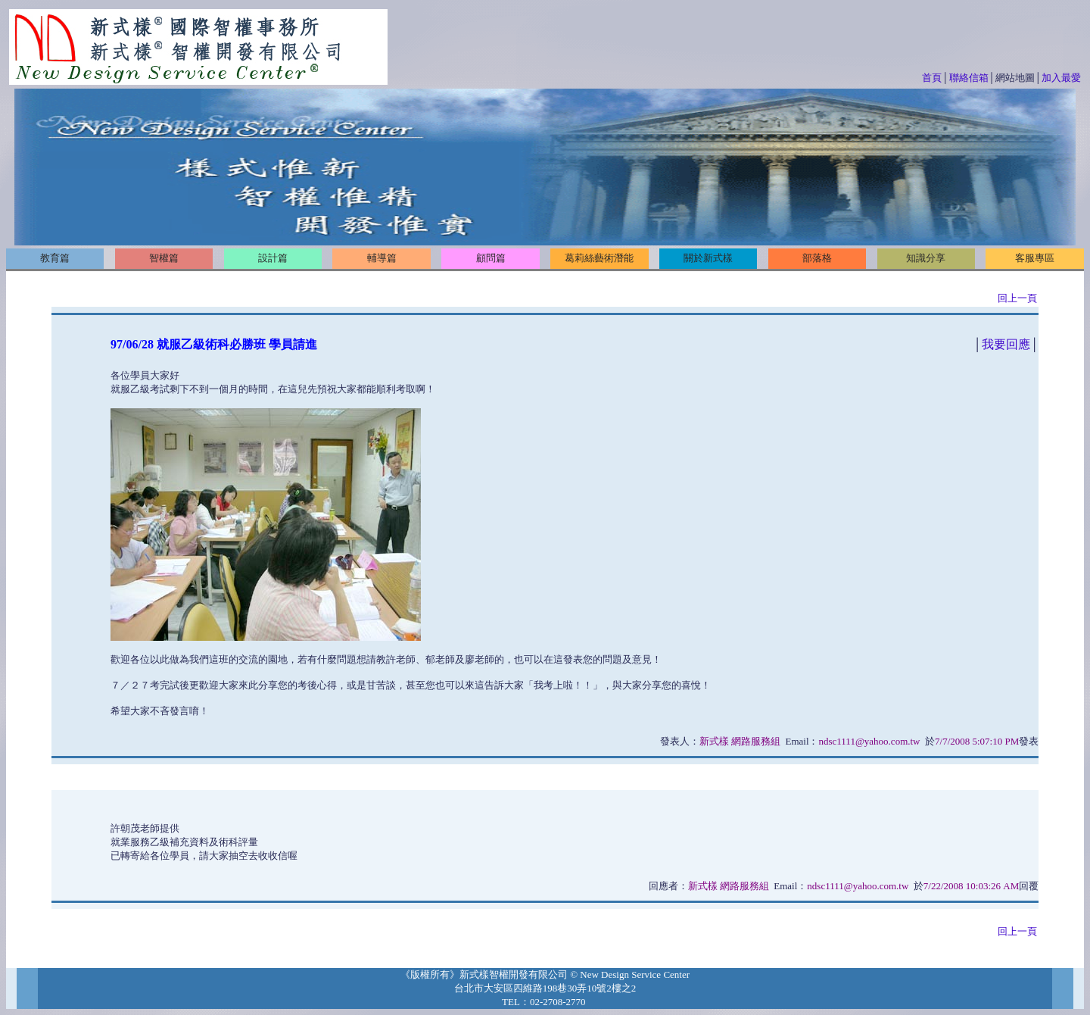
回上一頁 (1017, 298)
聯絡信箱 (969, 77)
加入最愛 (1061, 77)
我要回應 (1006, 344)
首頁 (932, 77)
